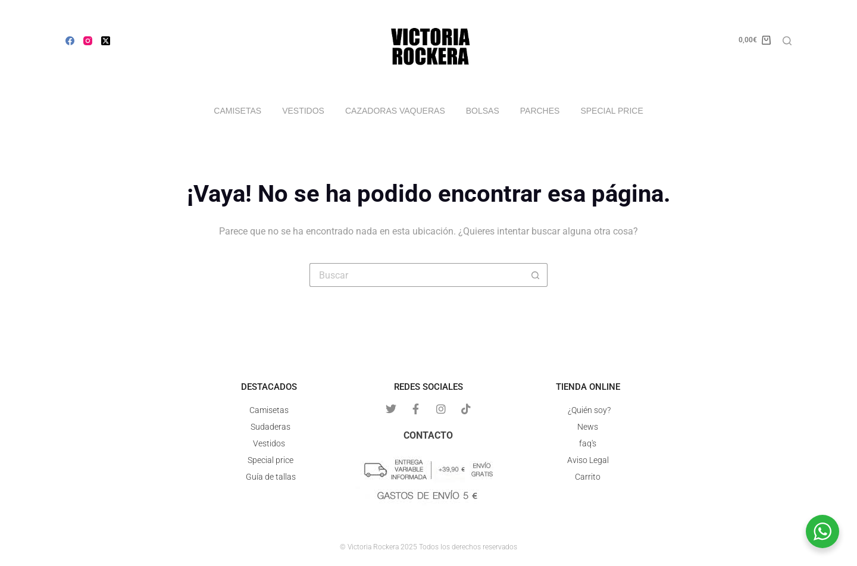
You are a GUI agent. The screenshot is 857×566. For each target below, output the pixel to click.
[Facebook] (69, 40)
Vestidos (303, 110)
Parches (540, 110)
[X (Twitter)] (105, 40)
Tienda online (588, 386)
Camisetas (237, 110)
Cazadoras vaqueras (395, 110)
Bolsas (482, 110)
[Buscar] (787, 40)
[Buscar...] (416, 275)
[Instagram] (87, 40)
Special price (611, 110)
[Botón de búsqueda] (536, 275)
